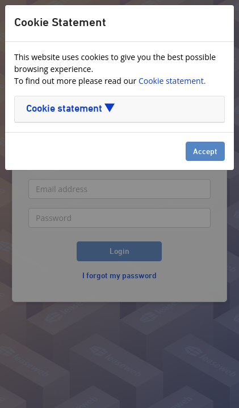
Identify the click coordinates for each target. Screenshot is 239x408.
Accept (205, 152)
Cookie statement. (172, 80)
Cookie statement (70, 109)
